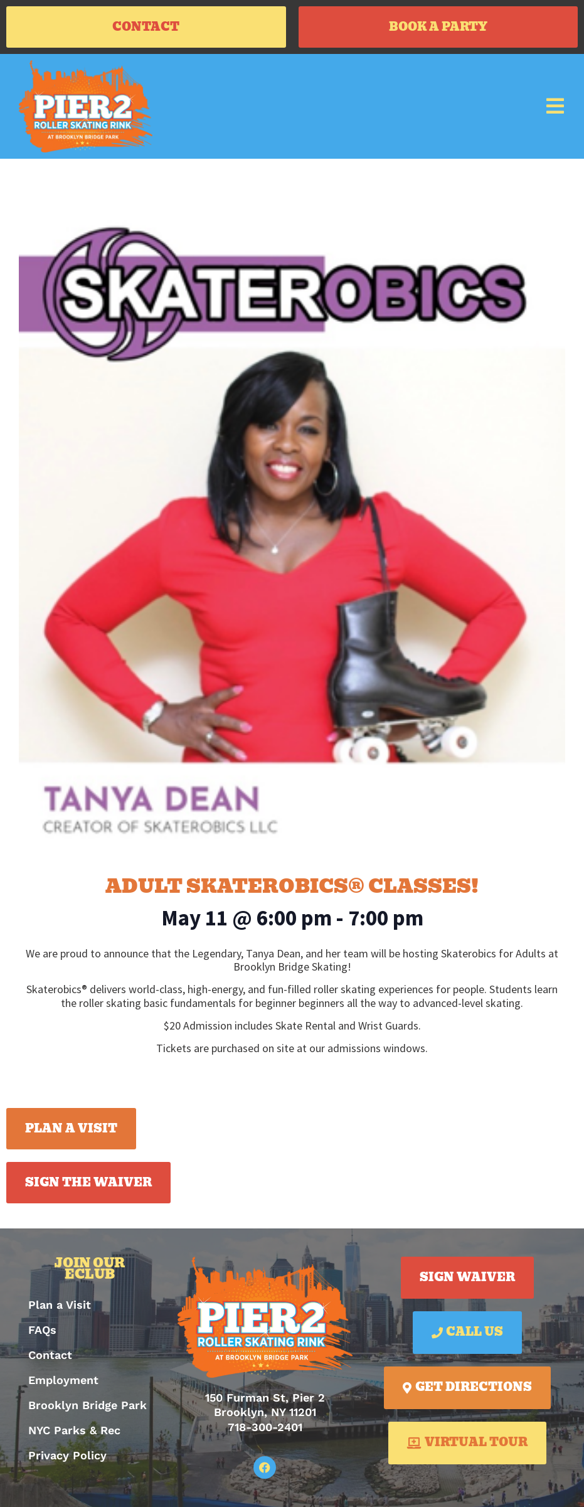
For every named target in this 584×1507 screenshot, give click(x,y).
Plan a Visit (59, 1304)
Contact (50, 1354)
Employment (63, 1380)
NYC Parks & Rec (74, 1430)
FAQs (42, 1329)
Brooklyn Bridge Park (87, 1405)
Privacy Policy (67, 1455)
